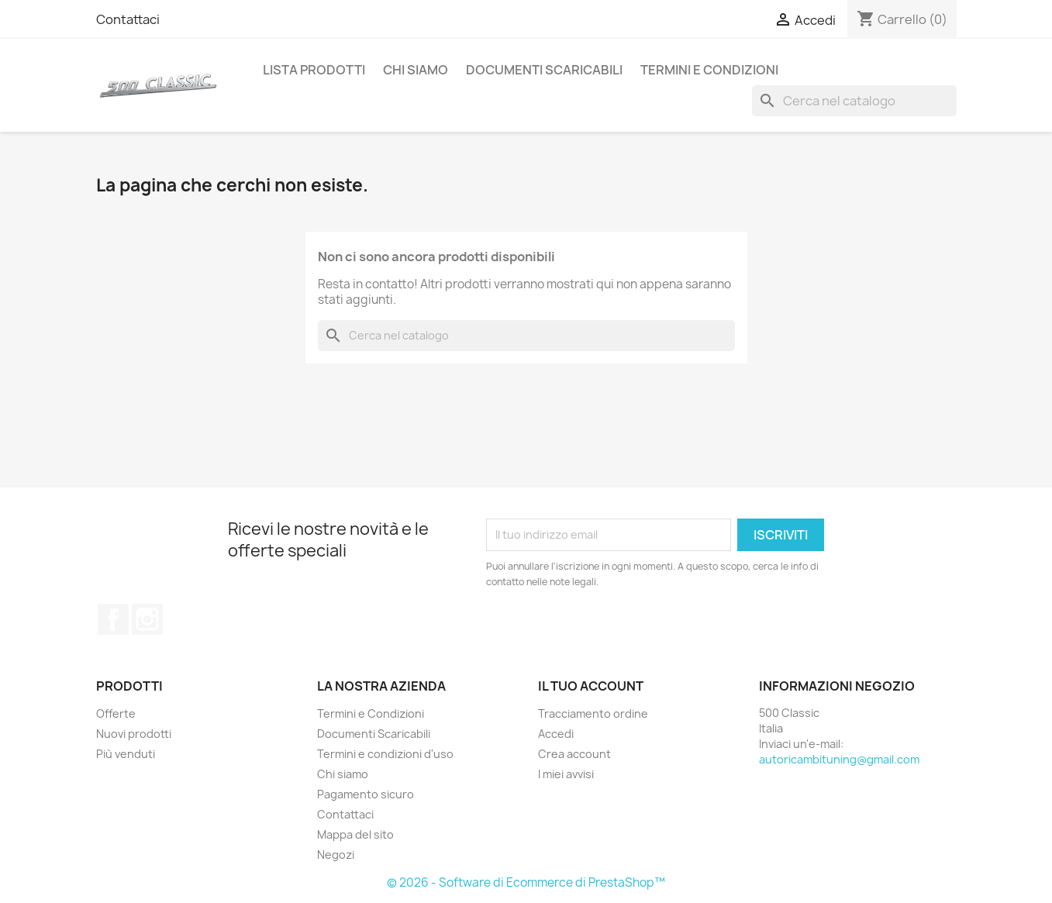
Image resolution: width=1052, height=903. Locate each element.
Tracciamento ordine (593, 713)
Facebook (113, 619)
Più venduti (125, 753)
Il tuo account (590, 685)
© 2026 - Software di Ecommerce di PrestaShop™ (526, 882)
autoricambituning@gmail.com (839, 759)
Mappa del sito (355, 834)
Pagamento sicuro (365, 794)
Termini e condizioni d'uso (385, 753)
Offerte (116, 713)
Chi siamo (415, 69)
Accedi (556, 733)
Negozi (335, 854)
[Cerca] (854, 100)
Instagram (147, 619)
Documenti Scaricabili (544, 69)
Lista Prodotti (314, 69)
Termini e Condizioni (709, 69)
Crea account (574, 753)
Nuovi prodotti (133, 733)
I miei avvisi (566, 774)
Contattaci (128, 19)
